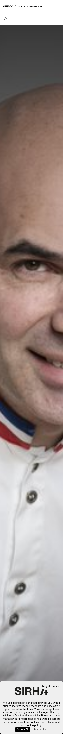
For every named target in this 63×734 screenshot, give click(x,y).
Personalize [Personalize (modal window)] (40, 729)
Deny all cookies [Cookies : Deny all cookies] (50, 686)
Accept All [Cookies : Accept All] (23, 729)
